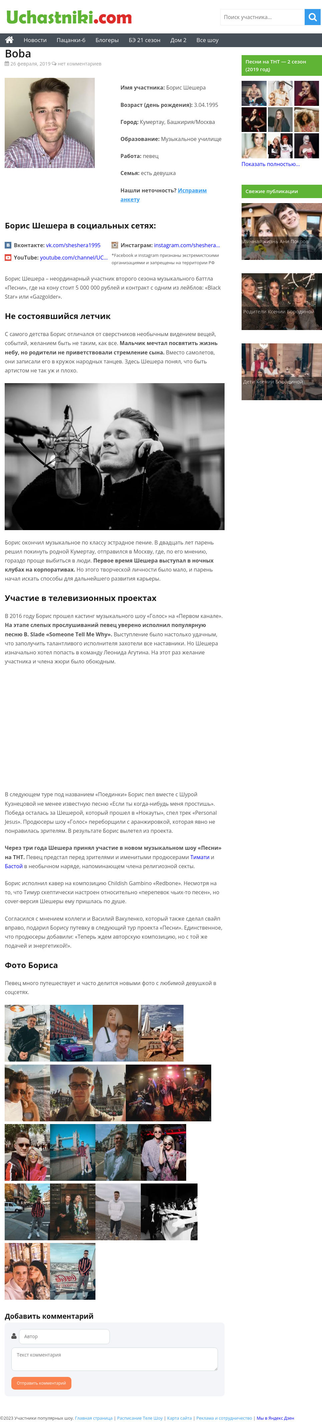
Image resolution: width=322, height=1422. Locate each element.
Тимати (200, 857)
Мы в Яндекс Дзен (275, 1418)
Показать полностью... (271, 164)
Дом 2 (179, 40)
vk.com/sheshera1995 (73, 245)
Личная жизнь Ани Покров (276, 241)
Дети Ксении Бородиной (273, 381)
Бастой (14, 866)
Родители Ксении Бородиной (279, 311)
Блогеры (107, 40)
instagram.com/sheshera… (187, 245)
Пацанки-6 (71, 40)
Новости (35, 40)
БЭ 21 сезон (144, 40)
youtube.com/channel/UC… (74, 257)
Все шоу (208, 40)
